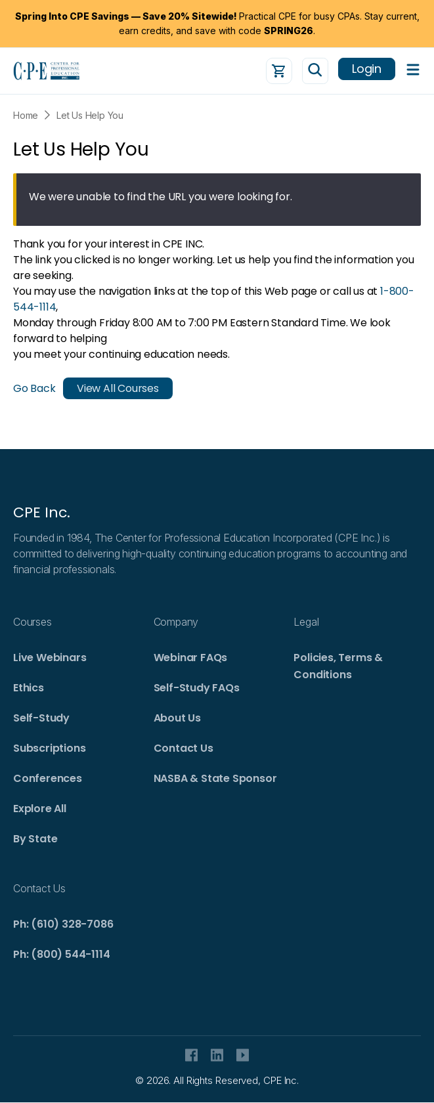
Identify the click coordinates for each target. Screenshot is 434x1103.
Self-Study (41, 717)
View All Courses (118, 388)
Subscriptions (49, 748)
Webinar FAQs (191, 657)
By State (35, 838)
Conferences (47, 778)
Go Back (34, 388)
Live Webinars (49, 657)
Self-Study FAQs (197, 687)
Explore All (39, 808)
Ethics (28, 687)
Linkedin (217, 1055)
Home (25, 115)
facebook (191, 1055)
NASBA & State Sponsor (215, 778)
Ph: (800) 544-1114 (61, 954)
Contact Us (183, 748)
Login (366, 68)
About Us (177, 717)
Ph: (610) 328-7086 (63, 924)
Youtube (242, 1055)
